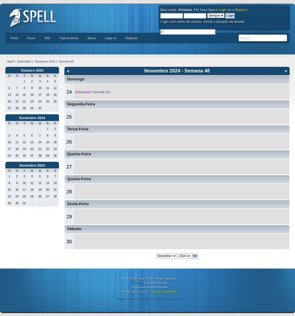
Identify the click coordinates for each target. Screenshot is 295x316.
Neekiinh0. (171, 291)
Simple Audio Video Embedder (149, 287)
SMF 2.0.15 (130, 278)
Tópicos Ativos (68, 38)
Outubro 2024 (32, 70)
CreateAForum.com (155, 282)
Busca (91, 38)
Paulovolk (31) (101, 92)
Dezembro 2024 (32, 165)
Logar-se (110, 38)
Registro (241, 10)
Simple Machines (166, 278)
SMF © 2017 (146, 278)
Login (223, 10)
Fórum (31, 38)
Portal (14, 38)
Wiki (47, 38)
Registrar (132, 38)
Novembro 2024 (32, 118)
